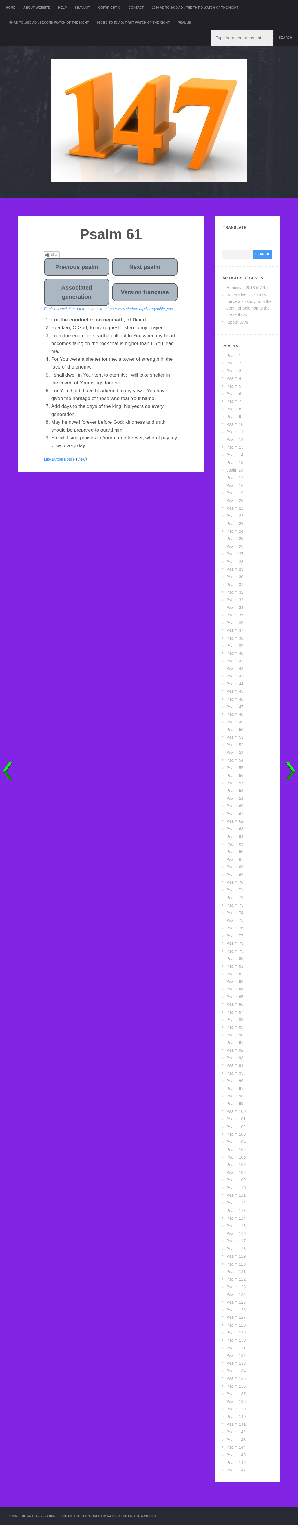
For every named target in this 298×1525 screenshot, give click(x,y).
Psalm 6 (233, 393)
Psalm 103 (236, 1134)
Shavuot (82, 7)
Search (285, 37)
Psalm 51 (234, 737)
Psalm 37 (234, 630)
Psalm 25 (234, 538)
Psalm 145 (236, 1454)
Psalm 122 (236, 1279)
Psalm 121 (236, 1271)
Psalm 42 (234, 668)
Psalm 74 (234, 913)
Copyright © (109, 7)
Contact (136, 7)
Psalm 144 (236, 1447)
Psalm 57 (234, 783)
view (81, 459)
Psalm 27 (234, 554)
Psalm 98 (234, 1096)
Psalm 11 (234, 432)
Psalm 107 (236, 1164)
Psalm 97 (234, 1088)
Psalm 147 (236, 1470)
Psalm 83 (234, 981)
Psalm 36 (234, 622)
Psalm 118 (236, 1248)
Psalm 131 (236, 1348)
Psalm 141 (236, 1424)
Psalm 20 (234, 500)
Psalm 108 (236, 1172)
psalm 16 (234, 470)
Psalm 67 (234, 859)
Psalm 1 (233, 355)
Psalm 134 (236, 1371)
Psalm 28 (234, 561)
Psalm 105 (236, 1149)
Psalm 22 (234, 515)
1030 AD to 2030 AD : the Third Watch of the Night (195, 7)
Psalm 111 (236, 1195)
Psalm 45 (234, 691)
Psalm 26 (234, 546)
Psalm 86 (234, 1004)
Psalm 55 (234, 767)
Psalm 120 (236, 1264)
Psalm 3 (233, 371)
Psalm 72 (234, 897)
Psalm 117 (236, 1241)
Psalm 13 (234, 447)
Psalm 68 (234, 867)
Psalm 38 (234, 638)
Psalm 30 (234, 576)
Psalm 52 (234, 745)
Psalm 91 (234, 1042)
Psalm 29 (234, 569)
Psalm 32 (234, 592)
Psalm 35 (234, 615)
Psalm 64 (234, 836)
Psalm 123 (236, 1287)
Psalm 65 (234, 844)
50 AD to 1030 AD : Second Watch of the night (49, 22)
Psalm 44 (234, 684)
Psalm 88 (234, 1019)
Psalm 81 (234, 966)
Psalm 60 (234, 806)
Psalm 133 (236, 1363)
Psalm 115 (236, 1226)
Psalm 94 (234, 1065)
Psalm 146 (236, 1462)
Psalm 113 (236, 1210)
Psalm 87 (234, 1012)
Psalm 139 (236, 1409)
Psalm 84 (234, 989)
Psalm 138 (236, 1401)
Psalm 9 (233, 416)
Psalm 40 (234, 653)
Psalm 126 (236, 1309)
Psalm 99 (234, 1103)
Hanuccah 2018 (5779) (247, 287)
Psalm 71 (234, 889)
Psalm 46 (234, 699)
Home (10, 7)
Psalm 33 (234, 600)
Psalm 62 (234, 821)
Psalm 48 (234, 714)
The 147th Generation (39, 1516)
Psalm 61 (234, 813)
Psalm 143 (236, 1439)
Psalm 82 (234, 974)
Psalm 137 (236, 1393)
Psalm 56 (234, 775)
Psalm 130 (236, 1340)
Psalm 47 (234, 706)
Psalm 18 (234, 485)
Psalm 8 (233, 409)
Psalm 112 (236, 1202)
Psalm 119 (236, 1256)
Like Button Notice (59, 459)
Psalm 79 (234, 951)
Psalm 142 (236, 1432)
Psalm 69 (234, 874)
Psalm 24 (234, 531)
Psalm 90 (234, 1035)
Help (62, 7)
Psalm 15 (234, 462)
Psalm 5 (233, 386)
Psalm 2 (233, 363)
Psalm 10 (234, 424)
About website (36, 7)
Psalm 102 (236, 1126)
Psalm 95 (234, 1073)
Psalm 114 (236, 1218)
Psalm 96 (234, 1080)
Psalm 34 (234, 607)
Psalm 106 (236, 1157)
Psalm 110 (236, 1187)
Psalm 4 (233, 378)
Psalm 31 (234, 584)
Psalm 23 (234, 523)
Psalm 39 (234, 645)
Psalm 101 (236, 1119)
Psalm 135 (236, 1378)
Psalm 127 (236, 1317)
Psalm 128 (236, 1325)
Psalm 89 (234, 1027)
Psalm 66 (234, 851)
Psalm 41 (234, 661)
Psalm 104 (236, 1141)
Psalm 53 (234, 752)
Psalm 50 (234, 729)
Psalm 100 (236, 1111)
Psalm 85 (234, 996)
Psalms (184, 22)
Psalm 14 (234, 454)
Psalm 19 (234, 493)
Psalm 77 (234, 935)
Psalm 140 (236, 1416)
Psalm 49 (234, 722)
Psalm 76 (234, 928)
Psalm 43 (234, 676)
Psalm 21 (234, 508)
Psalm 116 (236, 1233)
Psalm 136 (236, 1386)
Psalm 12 (234, 439)
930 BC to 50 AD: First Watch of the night (133, 22)
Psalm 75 (234, 920)
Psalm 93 (234, 1058)
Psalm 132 (236, 1355)
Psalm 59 (234, 798)
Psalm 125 (236, 1302)
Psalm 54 (234, 760)
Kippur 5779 (237, 322)
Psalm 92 (234, 1050)
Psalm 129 (236, 1332)
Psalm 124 (236, 1294)
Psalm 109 (236, 1180)
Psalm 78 (234, 943)
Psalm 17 (234, 477)
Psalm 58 (234, 790)
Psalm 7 (233, 401)
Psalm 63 (234, 828)
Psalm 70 (234, 882)
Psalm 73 (234, 905)
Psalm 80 (234, 958)
